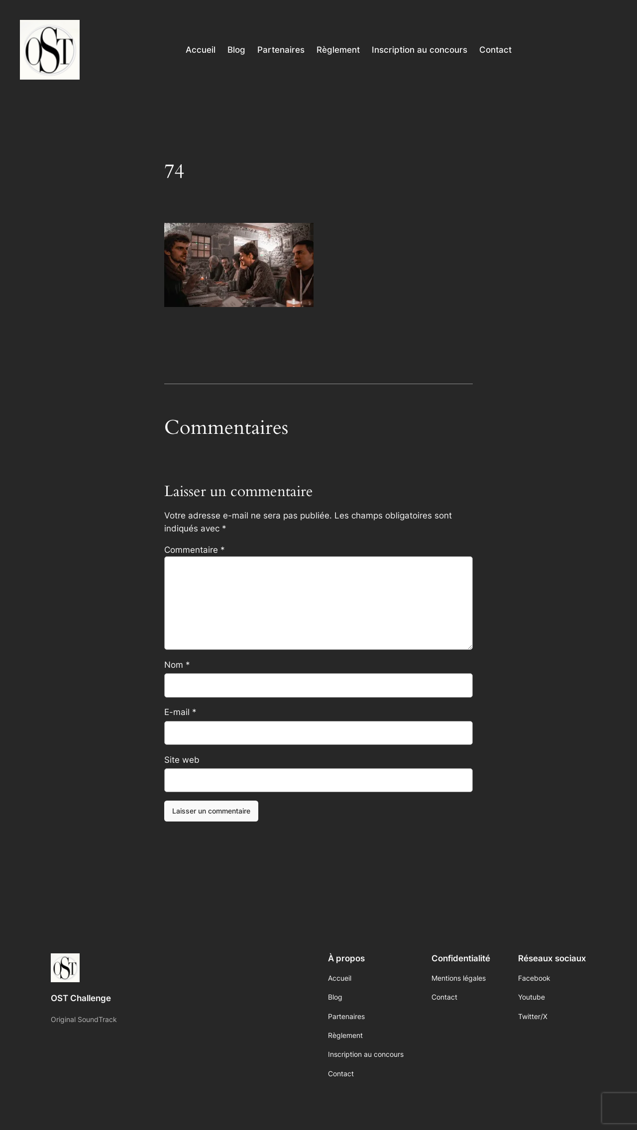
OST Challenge (81, 998)
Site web (182, 760)
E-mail (180, 712)
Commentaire (194, 550)
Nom (177, 665)
